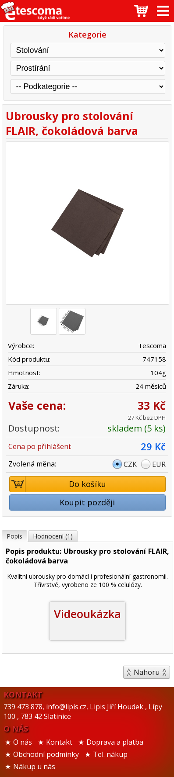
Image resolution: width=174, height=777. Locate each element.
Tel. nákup (110, 754)
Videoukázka (87, 613)
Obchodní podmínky (46, 754)
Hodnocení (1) (53, 536)
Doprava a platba (114, 742)
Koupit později (87, 502)
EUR (159, 464)
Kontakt (59, 742)
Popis (14, 536)
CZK (130, 464)
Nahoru (147, 672)
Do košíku (58, 484)
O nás (22, 742)
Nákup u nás (34, 766)
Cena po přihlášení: (39, 446)
